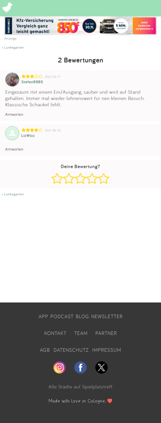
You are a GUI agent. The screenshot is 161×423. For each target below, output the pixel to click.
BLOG (82, 316)
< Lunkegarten (13, 47)
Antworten (14, 114)
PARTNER (106, 333)
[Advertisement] (80, 248)
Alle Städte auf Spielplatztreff (80, 386)
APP (43, 316)
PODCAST (62, 316)
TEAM (81, 333)
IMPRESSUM (106, 349)
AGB (45, 349)
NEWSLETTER (107, 316)
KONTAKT (55, 333)
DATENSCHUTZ (71, 349)
